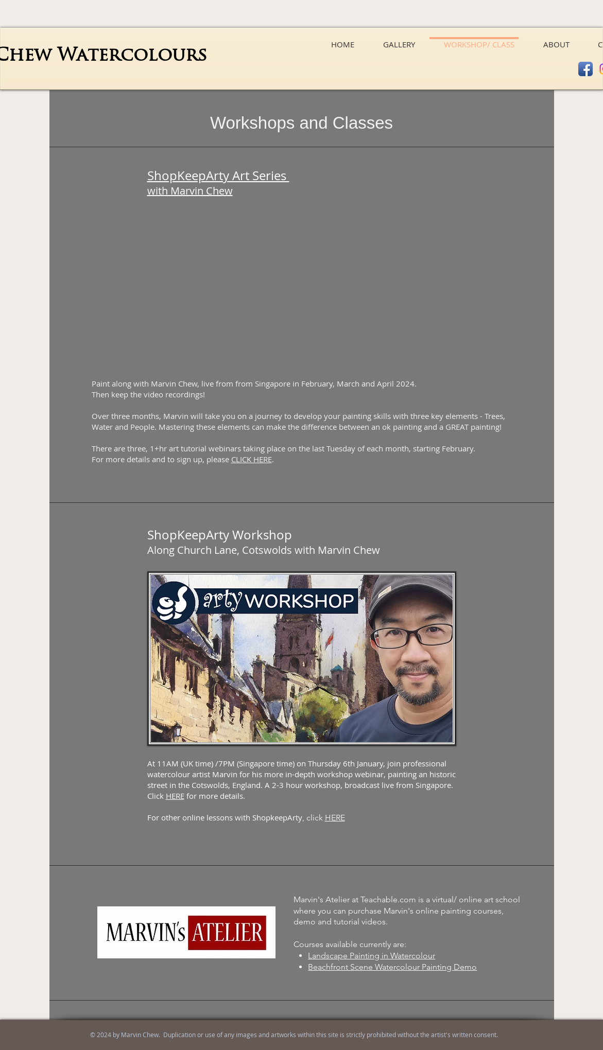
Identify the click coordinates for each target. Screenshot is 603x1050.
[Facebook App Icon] (585, 69)
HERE (175, 796)
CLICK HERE (251, 459)
